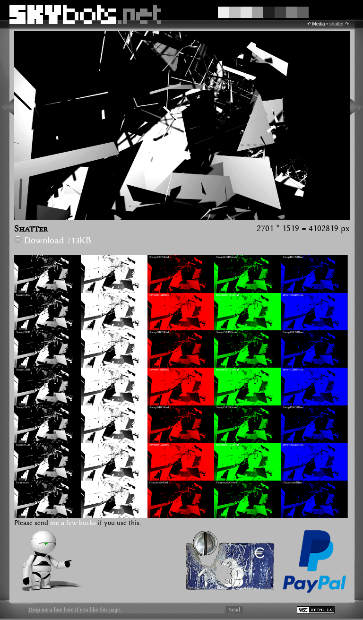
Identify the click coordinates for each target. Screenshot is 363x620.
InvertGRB (90, 332)
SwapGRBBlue (293, 332)
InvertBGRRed (159, 445)
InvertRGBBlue (293, 295)
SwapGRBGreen (227, 332)
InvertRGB (90, 257)
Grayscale (22, 482)
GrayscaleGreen (226, 482)
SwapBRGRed (159, 407)
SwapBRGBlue (293, 407)
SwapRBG (23, 295)
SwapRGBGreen (227, 257)
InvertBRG (90, 407)
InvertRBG (90, 295)
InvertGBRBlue (293, 369)
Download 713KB (52, 241)
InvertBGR (90, 445)
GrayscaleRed (158, 482)
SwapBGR (23, 445)
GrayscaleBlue (292, 482)
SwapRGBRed (159, 257)
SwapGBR (23, 369)
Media (318, 23)
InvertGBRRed (159, 369)
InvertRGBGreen (227, 295)
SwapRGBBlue (293, 257)
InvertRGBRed (159, 295)
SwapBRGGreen (227, 407)
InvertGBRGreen (227, 369)
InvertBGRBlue (293, 445)
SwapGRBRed (159, 332)
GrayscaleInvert (93, 482)
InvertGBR (90, 369)
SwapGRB (23, 332)
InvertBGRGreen (227, 445)
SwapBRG (23, 407)
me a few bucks (73, 523)
